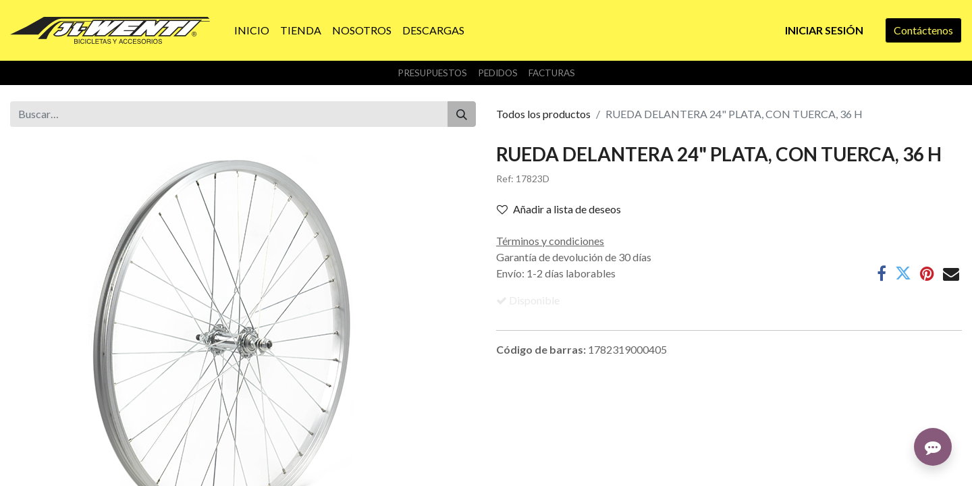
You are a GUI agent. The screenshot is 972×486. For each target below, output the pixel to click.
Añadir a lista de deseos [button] (559, 208)
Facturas (552, 73)
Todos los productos (543, 113)
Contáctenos (923, 30)
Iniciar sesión (824, 30)
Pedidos (498, 73)
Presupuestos (432, 73)
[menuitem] (252, 30)
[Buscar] (462, 114)
